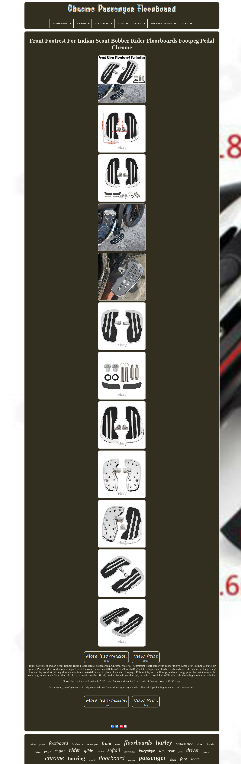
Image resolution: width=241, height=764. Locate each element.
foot (183, 758)
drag (173, 759)
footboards (77, 744)
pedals (42, 744)
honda (210, 744)
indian (37, 752)
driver (192, 750)
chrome (54, 757)
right (60, 751)
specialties (129, 751)
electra (206, 752)
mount (92, 760)
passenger (152, 757)
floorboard (112, 758)
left (161, 751)
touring (76, 758)
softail (114, 750)
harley (164, 742)
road (195, 759)
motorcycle (92, 744)
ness (117, 744)
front (106, 743)
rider (74, 750)
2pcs (180, 751)
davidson (131, 760)
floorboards (138, 742)
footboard (58, 743)
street (200, 744)
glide (88, 750)
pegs (47, 751)
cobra (100, 751)
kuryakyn (147, 751)
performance (184, 744)
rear (171, 751)
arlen (33, 744)
